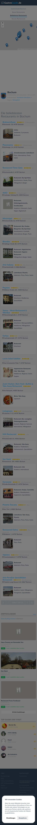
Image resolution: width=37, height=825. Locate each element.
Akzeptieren (23, 818)
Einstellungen (10, 818)
